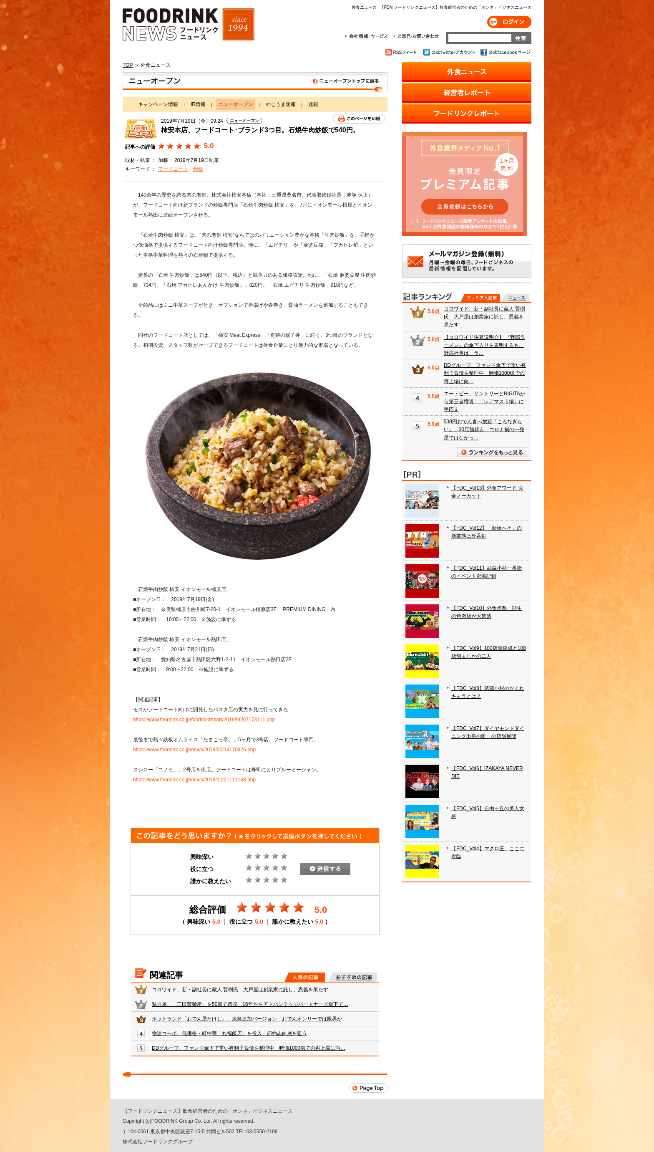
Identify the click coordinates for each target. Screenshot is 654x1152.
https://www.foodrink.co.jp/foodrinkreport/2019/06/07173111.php (204, 720)
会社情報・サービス (368, 36)
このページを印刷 (359, 119)
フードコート (173, 169)
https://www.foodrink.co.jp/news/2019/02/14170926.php (194, 750)
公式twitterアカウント (449, 52)
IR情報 (198, 104)
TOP (128, 65)
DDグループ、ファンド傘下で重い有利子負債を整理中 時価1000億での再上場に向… (248, 1048)
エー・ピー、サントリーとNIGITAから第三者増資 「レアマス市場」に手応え (484, 401)
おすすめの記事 (352, 977)
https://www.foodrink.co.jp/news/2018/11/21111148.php (194, 780)
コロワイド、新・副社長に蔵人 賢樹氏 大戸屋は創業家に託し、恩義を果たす (240, 990)
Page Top (368, 1088)
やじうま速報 (281, 104)
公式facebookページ (504, 52)
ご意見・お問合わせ (416, 36)
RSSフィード (402, 52)
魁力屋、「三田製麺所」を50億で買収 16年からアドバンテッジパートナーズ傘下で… (250, 1004)
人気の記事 (304, 977)
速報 (313, 104)
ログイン (509, 22)
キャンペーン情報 (158, 104)
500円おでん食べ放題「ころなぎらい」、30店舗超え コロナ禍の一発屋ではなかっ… (484, 429)
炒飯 (198, 169)
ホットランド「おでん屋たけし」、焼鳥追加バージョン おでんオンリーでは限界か (247, 1019)
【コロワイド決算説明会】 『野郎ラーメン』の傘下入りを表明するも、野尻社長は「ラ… (484, 345)
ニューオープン (255, 82)
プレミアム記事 (480, 298)
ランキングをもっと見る (492, 452)
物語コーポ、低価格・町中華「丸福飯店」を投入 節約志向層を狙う (229, 1033)
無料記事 (515, 298)
